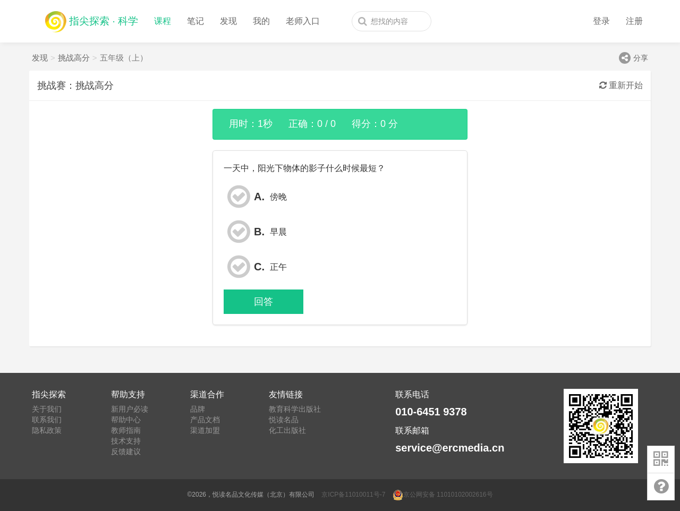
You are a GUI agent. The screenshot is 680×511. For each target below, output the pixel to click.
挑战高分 (74, 57)
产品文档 (205, 419)
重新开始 (621, 85)
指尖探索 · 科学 (91, 19)
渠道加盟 (205, 430)
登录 (601, 20)
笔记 (195, 20)
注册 (634, 20)
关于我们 (47, 409)
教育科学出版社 (295, 409)
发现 (228, 20)
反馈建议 (126, 451)
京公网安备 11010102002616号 (443, 494)
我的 (261, 20)
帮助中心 (126, 419)
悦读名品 (284, 419)
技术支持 (126, 441)
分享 (633, 58)
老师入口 (303, 20)
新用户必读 (129, 409)
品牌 (197, 409)
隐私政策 (47, 430)
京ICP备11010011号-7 (353, 494)
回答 (263, 301)
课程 (162, 20)
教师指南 (126, 430)
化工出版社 (287, 430)
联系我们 (47, 419)
